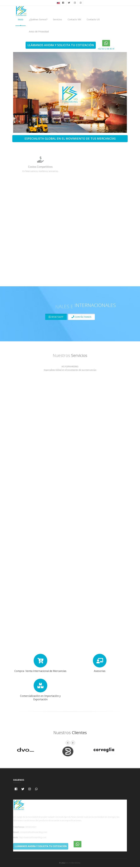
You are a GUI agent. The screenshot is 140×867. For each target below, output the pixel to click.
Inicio (20, 19)
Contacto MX (74, 19)
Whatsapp (56, 316)
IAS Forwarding (73, 863)
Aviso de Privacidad (39, 31)
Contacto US (93, 19)
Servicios (57, 19)
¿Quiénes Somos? (38, 19)
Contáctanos (81, 316)
